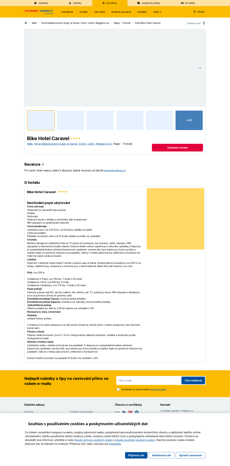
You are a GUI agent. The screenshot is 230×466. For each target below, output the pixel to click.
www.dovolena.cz (115, 170)
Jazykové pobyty (148, 3)
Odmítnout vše (161, 455)
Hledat (198, 11)
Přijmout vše (136, 455)
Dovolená (109, 3)
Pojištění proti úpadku (81, 411)
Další (157, 12)
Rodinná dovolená (121, 12)
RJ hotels (188, 3)
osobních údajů (158, 389)
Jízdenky (41, 3)
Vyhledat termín (177, 147)
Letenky (75, 3)
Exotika (84, 12)
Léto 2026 (99, 12)
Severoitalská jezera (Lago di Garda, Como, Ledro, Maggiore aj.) (73, 143)
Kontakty (142, 12)
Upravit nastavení (190, 455)
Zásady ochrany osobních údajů (93, 440)
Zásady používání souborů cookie (135, 440)
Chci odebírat (193, 380)
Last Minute (67, 12)
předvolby (115, 444)
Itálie (30, 143)
